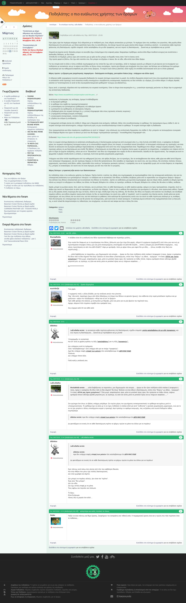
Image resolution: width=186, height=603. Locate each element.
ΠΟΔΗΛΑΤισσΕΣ (17, 3)
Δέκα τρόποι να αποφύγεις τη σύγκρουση (33, 139)
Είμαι (66, 3)
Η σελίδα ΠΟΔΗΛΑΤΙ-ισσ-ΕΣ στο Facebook (12, 103)
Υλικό (74, 3)
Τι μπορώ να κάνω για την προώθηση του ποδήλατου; (24, 186)
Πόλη (60, 210)
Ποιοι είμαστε (121, 585)
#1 (181, 233)
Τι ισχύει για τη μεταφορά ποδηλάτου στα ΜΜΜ (21, 183)
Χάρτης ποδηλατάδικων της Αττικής (34, 103)
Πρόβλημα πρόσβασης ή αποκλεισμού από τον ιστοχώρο (138, 590)
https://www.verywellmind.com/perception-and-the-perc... (76, 95)
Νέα (42, 3)
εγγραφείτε (115, 228)
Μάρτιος (8, 33)
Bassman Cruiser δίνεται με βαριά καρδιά (19, 204)
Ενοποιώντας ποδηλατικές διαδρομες (17, 201)
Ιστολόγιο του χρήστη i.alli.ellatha (78, 228)
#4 (181, 379)
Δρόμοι (61, 207)
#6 (181, 511)
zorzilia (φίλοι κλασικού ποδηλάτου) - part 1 (20, 239)
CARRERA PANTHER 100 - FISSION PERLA (21, 209)
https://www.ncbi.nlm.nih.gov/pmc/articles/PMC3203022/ (78, 137)
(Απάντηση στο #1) (72, 284)
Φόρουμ (58, 3)
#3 (181, 322)
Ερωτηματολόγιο (10, 213)
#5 (181, 437)
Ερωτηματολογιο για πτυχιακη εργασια (18, 211)
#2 (181, 284)
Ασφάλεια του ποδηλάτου (20, 585)
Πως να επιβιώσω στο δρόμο (15, 178)
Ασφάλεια (92, 3)
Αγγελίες (49, 3)
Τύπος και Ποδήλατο (18, 592)
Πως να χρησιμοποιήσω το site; (15, 181)
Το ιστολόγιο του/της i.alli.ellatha (70, 25)
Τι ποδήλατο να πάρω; (12, 188)
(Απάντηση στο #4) (72, 437)
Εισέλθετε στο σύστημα (100, 228)
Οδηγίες (30, 165)
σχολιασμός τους (33, 120)
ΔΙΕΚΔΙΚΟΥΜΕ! (32, 3)
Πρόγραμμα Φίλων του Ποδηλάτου (8, 77)
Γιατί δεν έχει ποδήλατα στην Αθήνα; (17, 236)
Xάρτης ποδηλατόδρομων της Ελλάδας (35, 115)
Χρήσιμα (82, 3)
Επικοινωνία (124, 596)
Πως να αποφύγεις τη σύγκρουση (23, 597)
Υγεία (60, 212)
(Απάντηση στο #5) (71, 511)
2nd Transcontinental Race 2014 (16, 241)
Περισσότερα (7, 217)
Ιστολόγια (52, 25)
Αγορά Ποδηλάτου (17, 590)
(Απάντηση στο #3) (72, 379)
